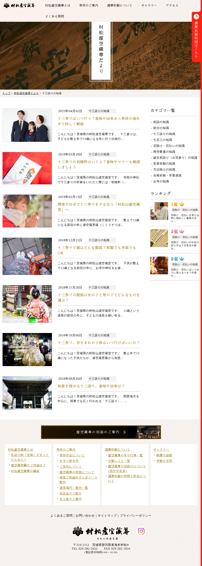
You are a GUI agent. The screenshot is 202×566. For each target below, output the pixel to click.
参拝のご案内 (65, 449)
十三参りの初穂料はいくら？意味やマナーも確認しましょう (99, 164)
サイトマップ (107, 515)
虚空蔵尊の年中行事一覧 (125, 455)
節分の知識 (161, 128)
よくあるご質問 (61, 515)
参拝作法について (72, 455)
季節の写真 (164, 460)
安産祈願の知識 (164, 163)
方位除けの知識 (164, 169)
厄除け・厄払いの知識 (169, 145)
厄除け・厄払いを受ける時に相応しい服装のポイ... (185, 218)
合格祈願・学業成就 (167, 175)
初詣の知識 (161, 122)
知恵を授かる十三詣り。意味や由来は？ (91, 386)
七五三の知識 (162, 139)
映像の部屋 (164, 455)
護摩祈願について (117, 449)
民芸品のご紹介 (71, 493)
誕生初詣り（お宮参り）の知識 (175, 157)
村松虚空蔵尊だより (26, 93)
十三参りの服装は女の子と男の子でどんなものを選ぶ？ (99, 297)
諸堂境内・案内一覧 (74, 487)
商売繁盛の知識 (164, 151)
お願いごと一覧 (119, 460)
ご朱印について (71, 466)
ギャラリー (161, 449)
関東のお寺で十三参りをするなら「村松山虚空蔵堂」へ (99, 207)
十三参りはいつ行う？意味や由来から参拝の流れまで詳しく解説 (99, 121)
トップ (6, 93)
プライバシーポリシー (136, 515)
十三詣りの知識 (99, 111)
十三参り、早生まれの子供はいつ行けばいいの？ (99, 343)
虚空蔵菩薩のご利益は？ (28, 465)
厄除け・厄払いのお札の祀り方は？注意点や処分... (185, 245)
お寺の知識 (161, 181)
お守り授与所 (69, 460)
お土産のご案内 (71, 499)
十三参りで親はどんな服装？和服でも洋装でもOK (97, 250)
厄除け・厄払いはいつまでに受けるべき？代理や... (185, 272)
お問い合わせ (85, 515)
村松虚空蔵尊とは (20, 449)
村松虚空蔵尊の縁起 (25, 470)
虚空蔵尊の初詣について (77, 472)
